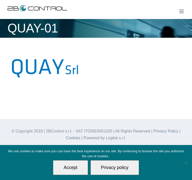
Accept (70, 167)
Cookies (73, 138)
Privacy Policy (166, 131)
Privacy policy (114, 167)
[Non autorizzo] (185, 162)
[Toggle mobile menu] (181, 11)
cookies (103, 156)
